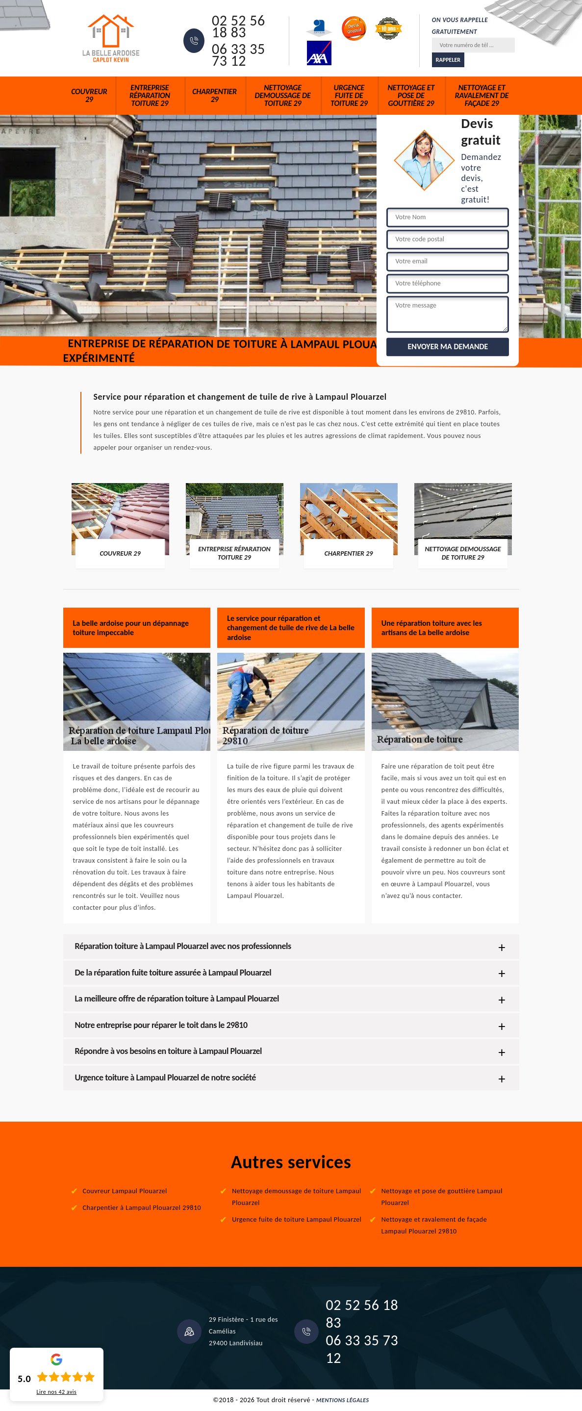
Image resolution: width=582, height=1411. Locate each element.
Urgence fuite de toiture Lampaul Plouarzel (296, 1219)
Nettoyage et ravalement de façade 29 (482, 95)
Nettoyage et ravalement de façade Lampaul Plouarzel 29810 (434, 1225)
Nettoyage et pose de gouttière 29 (411, 95)
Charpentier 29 (214, 95)
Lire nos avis (56, 1391)
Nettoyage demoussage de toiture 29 (283, 95)
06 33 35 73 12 (238, 55)
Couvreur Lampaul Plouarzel (125, 1191)
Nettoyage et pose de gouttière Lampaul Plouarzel (442, 1197)
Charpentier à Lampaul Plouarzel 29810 (142, 1208)
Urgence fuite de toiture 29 (349, 95)
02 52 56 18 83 (238, 26)
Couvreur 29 (89, 95)
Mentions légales (342, 1400)
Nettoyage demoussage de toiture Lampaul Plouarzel (296, 1197)
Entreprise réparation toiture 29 (149, 95)
